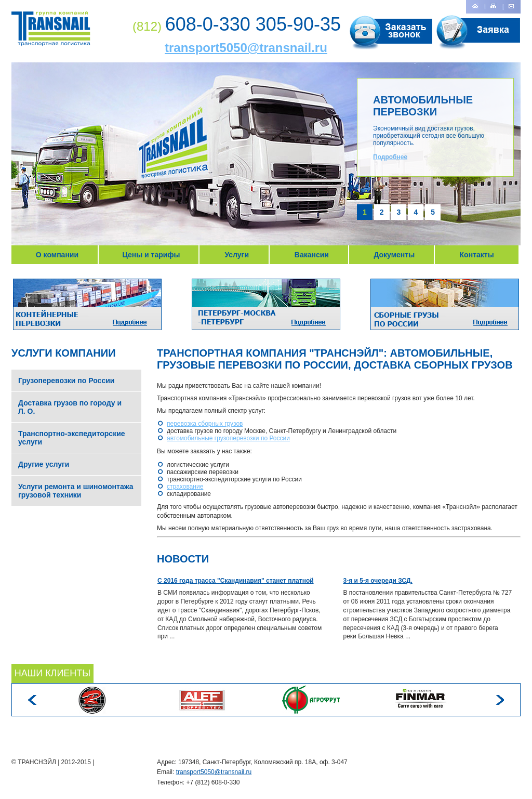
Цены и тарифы (151, 255)
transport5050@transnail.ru (246, 48)
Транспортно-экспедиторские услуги (71, 437)
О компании (57, 255)
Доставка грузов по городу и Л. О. (70, 407)
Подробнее (390, 157)
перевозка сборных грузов (205, 423)
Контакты (477, 255)
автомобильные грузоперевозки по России (228, 438)
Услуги (236, 255)
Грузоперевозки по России (66, 380)
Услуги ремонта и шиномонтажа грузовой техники (76, 490)
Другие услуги (43, 464)
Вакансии (312, 255)
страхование (185, 486)
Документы (394, 255)
